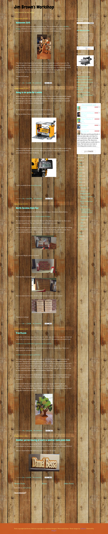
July (82, 222)
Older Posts (69, 484)
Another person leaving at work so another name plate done (43, 440)
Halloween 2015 (23, 22)
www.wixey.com (36, 185)
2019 (80, 173)
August (83, 219)
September (84, 216)
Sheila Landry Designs (43, 216)
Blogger (53, 530)
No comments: (37, 83)
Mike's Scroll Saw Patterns (85, 82)
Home (44, 484)
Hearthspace (84, 125)
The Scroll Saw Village (83, 92)
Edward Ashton (84, 132)
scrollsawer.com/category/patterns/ (28, 355)
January (83, 229)
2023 (80, 160)
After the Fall (85, 131)
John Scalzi (83, 122)
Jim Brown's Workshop (34, 7)
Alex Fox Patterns (82, 85)
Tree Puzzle (21, 333)
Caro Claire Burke (84, 108)
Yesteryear (84, 107)
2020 (80, 170)
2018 (80, 176)
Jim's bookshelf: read (89, 105)
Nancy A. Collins (84, 116)
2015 (80, 185)
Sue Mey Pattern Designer (85, 79)
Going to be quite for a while (29, 92)
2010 (80, 236)
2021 (80, 166)
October (83, 191)
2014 (80, 233)
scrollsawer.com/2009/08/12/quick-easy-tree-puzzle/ (34, 343)
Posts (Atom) (27, 488)
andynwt (83, 528)
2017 (80, 179)
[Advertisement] (44, 508)
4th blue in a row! (83, 30)
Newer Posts (19, 484)
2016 (80, 182)
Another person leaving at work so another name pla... (86, 210)
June (82, 226)
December (84, 188)
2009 (80, 239)
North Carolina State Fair (27, 208)
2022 (80, 163)
